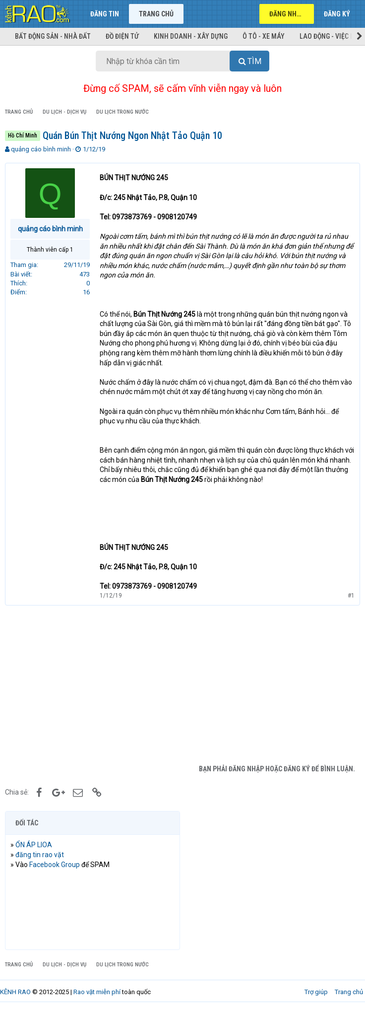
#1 (351, 595)
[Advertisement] (182, 684)
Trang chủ (156, 14)
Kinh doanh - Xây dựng (191, 36)
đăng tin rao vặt (39, 855)
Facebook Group (54, 865)
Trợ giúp (316, 992)
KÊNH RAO (15, 992)
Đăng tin (104, 14)
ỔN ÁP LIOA (33, 845)
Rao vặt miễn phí (97, 992)
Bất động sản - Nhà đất (53, 36)
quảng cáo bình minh (41, 149)
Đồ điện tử (122, 36)
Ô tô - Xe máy (264, 36)
